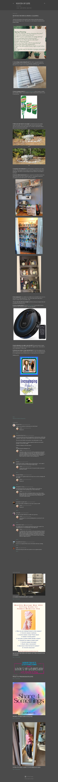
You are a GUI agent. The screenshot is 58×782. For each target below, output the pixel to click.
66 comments (17, 769)
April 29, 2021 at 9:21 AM (27, 450)
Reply (17, 433)
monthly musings (20, 418)
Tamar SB (18, 512)
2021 (16, 418)
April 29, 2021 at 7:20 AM (24, 461)
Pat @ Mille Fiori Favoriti (21, 541)
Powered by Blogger (29, 776)
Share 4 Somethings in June (22, 716)
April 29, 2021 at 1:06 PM (27, 516)
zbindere (32, 778)
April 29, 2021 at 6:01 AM (26, 424)
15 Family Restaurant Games (23, 597)
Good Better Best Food (20, 435)
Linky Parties (22, 8)
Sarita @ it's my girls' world (21, 501)
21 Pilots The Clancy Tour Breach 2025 (26, 767)
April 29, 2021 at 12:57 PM (28, 524)
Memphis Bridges (19, 474)
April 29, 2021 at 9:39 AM (31, 501)
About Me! (28, 8)
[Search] (44, 3)
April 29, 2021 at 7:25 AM (28, 474)
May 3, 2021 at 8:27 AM (22, 547)
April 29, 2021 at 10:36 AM (27, 505)
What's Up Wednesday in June (23, 676)
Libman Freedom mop (30, 91)
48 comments (17, 678)
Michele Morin (19, 424)
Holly (17, 547)
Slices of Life (23, 3)
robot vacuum (30, 305)
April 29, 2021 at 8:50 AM (29, 486)
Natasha (17, 461)
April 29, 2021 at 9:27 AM (27, 491)
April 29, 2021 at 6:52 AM (30, 435)
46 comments (17, 718)
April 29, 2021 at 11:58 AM (24, 512)
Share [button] (14, 678)
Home (17, 8)
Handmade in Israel (20, 524)
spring (24, 418)
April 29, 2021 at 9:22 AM (27, 466)
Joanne (21, 428)
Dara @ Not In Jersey (20, 486)
